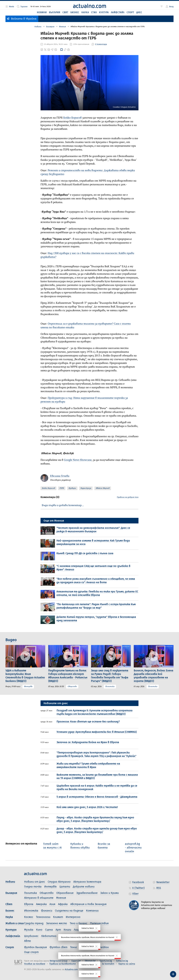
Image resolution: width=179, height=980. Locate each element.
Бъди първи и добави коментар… (63, 505)
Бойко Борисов (72, 117)
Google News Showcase (78, 460)
